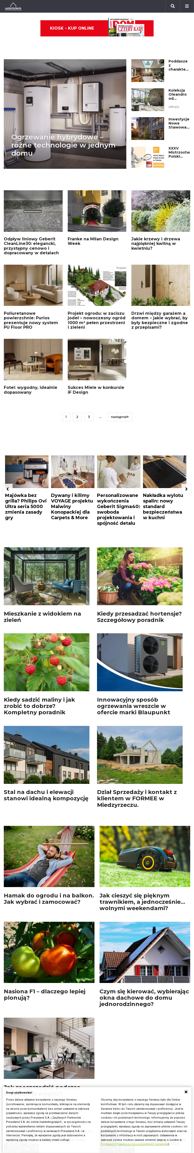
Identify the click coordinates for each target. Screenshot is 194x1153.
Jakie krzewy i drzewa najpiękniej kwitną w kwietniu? (155, 244)
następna (120, 417)
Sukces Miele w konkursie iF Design (96, 389)
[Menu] (187, 6)
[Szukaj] (173, 6)
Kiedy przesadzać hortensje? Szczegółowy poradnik (139, 616)
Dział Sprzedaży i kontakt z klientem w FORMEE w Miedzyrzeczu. (137, 798)
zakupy (173, 106)
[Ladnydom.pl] (13, 6)
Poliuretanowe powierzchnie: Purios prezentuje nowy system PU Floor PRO (31, 320)
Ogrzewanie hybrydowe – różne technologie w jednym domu (63, 145)
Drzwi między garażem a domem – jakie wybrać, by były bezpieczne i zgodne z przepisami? (159, 320)
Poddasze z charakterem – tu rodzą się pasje (180, 69)
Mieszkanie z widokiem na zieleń (42, 616)
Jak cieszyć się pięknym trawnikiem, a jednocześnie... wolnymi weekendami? (142, 902)
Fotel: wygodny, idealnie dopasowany (30, 389)
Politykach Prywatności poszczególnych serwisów (134, 1144)
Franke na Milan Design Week (93, 241)
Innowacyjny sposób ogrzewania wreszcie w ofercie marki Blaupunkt (133, 706)
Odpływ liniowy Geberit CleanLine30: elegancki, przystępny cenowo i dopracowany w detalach (31, 246)
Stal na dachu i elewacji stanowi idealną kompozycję (46, 795)
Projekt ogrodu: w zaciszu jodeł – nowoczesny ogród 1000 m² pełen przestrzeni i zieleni (97, 320)
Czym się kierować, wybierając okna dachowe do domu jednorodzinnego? (144, 998)
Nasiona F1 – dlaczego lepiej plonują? (44, 994)
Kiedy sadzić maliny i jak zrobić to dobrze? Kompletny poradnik (39, 706)
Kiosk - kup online (97, 28)
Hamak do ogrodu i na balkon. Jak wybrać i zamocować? (49, 898)
